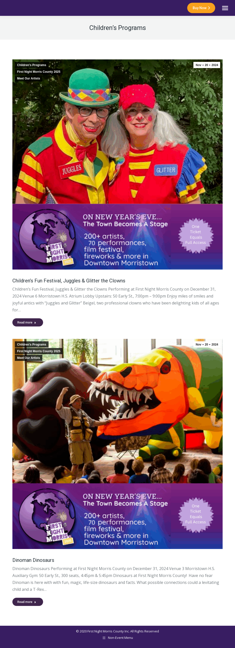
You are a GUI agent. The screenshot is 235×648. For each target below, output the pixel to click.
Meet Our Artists (28, 78)
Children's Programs (31, 65)
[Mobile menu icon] (225, 8)
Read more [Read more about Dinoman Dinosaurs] (26, 602)
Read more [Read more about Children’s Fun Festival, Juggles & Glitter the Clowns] (26, 322)
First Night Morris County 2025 (38, 72)
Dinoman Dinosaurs (33, 560)
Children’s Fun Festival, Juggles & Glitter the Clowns (68, 281)
